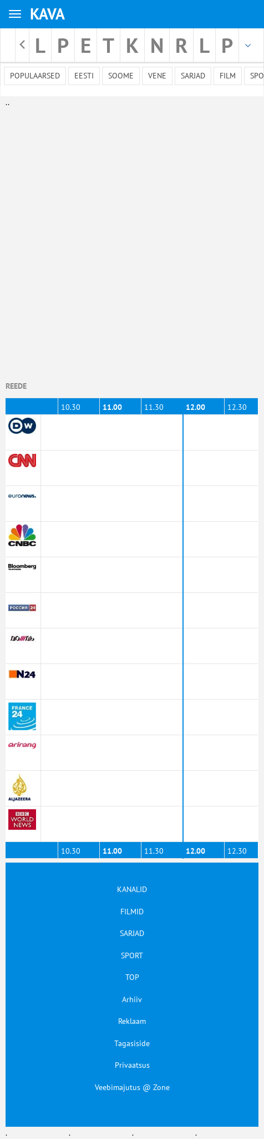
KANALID (132, 889)
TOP (132, 977)
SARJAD (132, 933)
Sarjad (193, 76)
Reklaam (132, 1021)
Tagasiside (132, 1043)
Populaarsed (35, 76)
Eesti (84, 76)
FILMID (132, 911)
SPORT (132, 955)
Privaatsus (132, 1065)
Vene (157, 76)
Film (228, 76)
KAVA (47, 13)
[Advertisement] (129, 238)
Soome (121, 76)
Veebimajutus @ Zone (132, 1087)
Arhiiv (132, 999)
